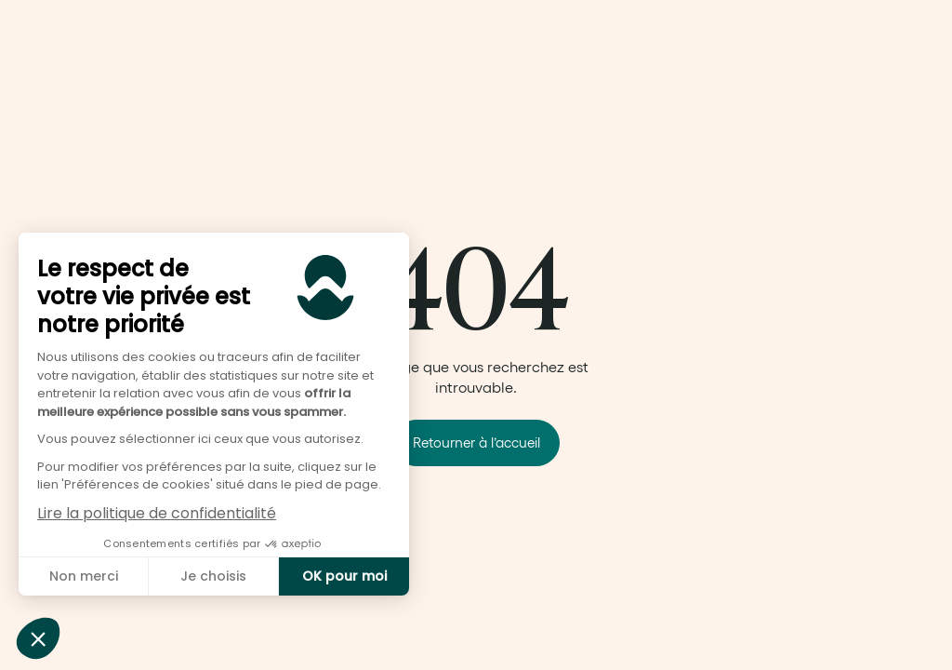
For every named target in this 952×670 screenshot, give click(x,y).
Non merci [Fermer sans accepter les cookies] (83, 576)
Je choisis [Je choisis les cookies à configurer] (213, 576)
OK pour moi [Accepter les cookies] (344, 576)
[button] (38, 638)
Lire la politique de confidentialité (156, 513)
